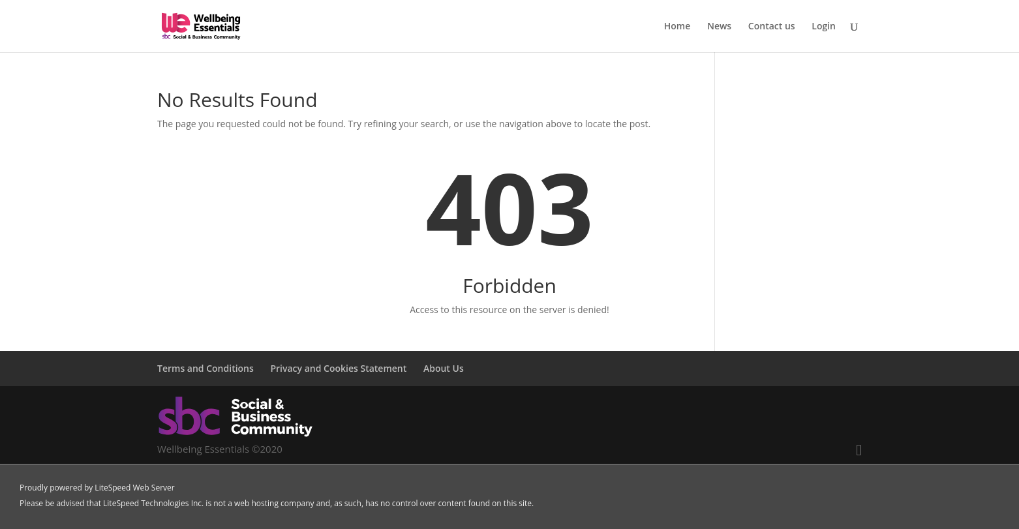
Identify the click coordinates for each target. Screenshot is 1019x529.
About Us (443, 368)
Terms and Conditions (205, 368)
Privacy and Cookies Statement (338, 368)
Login (824, 27)
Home (677, 27)
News (719, 27)
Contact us (771, 27)
